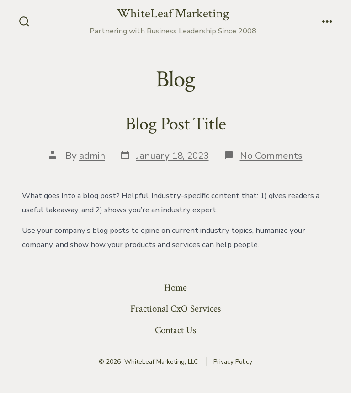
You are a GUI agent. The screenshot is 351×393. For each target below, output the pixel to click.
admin (92, 155)
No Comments (271, 155)
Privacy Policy (232, 361)
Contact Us (175, 330)
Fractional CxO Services (175, 308)
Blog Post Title (175, 124)
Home (175, 287)
